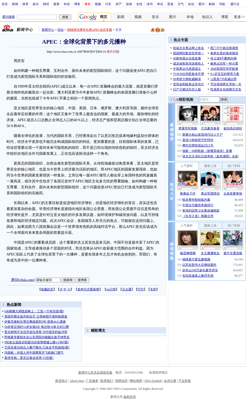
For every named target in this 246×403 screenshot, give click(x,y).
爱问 (201, 3)
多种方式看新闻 (88, 289)
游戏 (129, 3)
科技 (67, 3)
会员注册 (170, 381)
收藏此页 (47, 289)
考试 (160, 3)
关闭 (153, 289)
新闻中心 (48, 30)
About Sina (77, 381)
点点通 (126, 289)
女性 (139, 3)
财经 (46, 3)
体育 (25, 3)
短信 (191, 3)
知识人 (207, 17)
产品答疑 (184, 381)
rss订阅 (111, 289)
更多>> (239, 17)
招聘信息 (121, 381)
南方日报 (113, 51)
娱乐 (36, 3)
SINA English (153, 381)
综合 (60, 30)
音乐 (155, 17)
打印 (141, 289)
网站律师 (136, 381)
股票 (56, 3)
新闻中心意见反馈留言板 (95, 372)
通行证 (235, 3)
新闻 (15, 3)
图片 (172, 17)
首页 (5, 3)
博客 (77, 3)
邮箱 (212, 3)
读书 (150, 3)
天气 (181, 3)
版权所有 (130, 397)
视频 (98, 3)
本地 (190, 17)
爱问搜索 (8, 17)
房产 (118, 3)
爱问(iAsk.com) (23, 280)
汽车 (108, 3)
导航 (222, 3)
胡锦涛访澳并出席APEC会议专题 (89, 30)
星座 (170, 3)
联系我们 (106, 381)
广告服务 (92, 381)
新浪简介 (61, 381)
